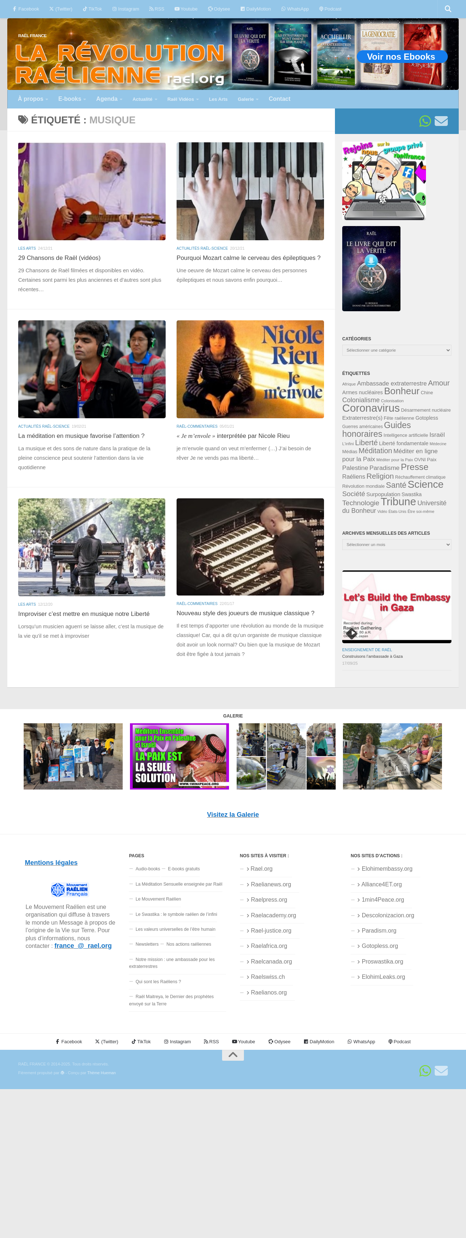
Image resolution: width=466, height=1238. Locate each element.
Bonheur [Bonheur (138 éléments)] (401, 391)
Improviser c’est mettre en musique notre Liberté (84, 613)
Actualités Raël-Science (202, 248)
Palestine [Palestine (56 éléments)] (355, 467)
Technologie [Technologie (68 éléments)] (360, 503)
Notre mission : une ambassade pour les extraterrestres (171, 963)
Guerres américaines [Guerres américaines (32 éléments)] (362, 426)
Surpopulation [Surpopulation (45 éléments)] (383, 494)
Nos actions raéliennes (188, 944)
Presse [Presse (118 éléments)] (415, 467)
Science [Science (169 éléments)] (426, 484)
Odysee (219, 9)
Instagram (125, 9)
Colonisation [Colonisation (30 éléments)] (392, 401)
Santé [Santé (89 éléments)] (396, 485)
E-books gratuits (184, 868)
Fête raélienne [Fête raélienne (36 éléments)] (399, 418)
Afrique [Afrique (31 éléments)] (349, 383)
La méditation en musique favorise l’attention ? (81, 435)
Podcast (330, 9)
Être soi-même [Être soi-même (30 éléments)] (420, 511)
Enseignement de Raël (367, 650)
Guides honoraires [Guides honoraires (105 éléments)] (376, 429)
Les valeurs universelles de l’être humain (175, 929)
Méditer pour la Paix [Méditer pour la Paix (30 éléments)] (394, 460)
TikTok (92, 9)
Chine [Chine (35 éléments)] (427, 392)
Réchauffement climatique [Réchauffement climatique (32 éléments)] (420, 477)
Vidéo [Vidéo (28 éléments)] (382, 511)
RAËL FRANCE (32, 35)
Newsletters (146, 944)
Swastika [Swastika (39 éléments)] (412, 494)
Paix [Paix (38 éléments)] (432, 459)
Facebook (25, 9)
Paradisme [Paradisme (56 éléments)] (385, 467)
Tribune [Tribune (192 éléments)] (398, 501)
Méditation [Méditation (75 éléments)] (375, 451)
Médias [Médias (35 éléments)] (350, 451)
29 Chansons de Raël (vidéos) (59, 257)
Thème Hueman (101, 1073)
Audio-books (147, 868)
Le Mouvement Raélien (158, 899)
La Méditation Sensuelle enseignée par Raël (178, 884)
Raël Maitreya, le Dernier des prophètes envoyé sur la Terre (171, 1000)
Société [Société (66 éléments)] (353, 494)
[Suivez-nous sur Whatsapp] (425, 121)
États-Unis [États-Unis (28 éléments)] (397, 511)
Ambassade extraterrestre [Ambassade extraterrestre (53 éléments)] (392, 383)
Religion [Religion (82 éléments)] (380, 476)
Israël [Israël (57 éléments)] (437, 434)
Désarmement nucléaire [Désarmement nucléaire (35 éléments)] (426, 410)
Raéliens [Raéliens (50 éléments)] (353, 476)
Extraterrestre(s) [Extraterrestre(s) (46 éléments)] (362, 418)
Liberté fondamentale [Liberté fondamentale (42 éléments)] (404, 443)
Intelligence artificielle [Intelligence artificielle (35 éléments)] (406, 435)
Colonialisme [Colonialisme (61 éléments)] (361, 400)
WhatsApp (295, 9)
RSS (156, 9)
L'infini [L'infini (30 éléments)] (348, 444)
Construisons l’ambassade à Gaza (372, 656)
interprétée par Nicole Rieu (233, 435)
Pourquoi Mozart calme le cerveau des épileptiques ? (249, 257)
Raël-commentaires (197, 426)
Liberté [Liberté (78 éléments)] (366, 442)
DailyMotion (255, 9)
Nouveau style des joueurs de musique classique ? (246, 613)
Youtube (185, 9)
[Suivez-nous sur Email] (441, 121)
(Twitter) (60, 9)
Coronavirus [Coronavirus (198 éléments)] (371, 408)
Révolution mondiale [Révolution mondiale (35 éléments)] (363, 486)
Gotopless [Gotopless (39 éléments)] (426, 418)
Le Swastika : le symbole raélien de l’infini (176, 914)
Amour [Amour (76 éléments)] (439, 383)
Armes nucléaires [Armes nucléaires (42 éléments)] (362, 392)
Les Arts (27, 248)
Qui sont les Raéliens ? (158, 981)
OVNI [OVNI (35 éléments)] (420, 459)
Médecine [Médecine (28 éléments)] (438, 444)
